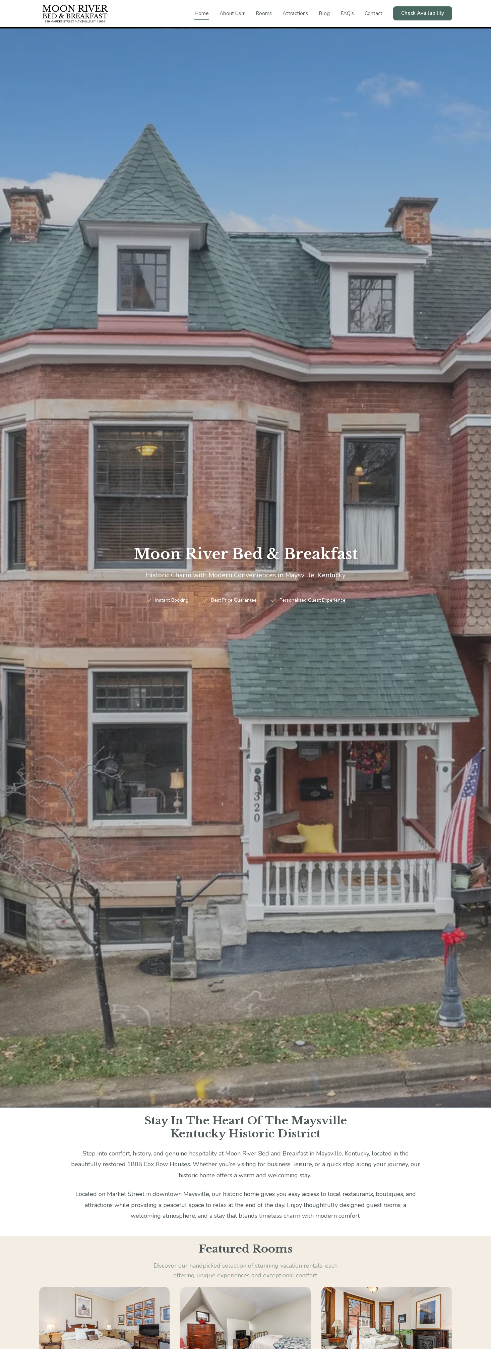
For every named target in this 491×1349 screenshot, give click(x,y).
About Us (232, 13)
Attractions (295, 13)
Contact (373, 13)
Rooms (264, 13)
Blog (324, 13)
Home (201, 13)
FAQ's (347, 13)
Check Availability (422, 13)
